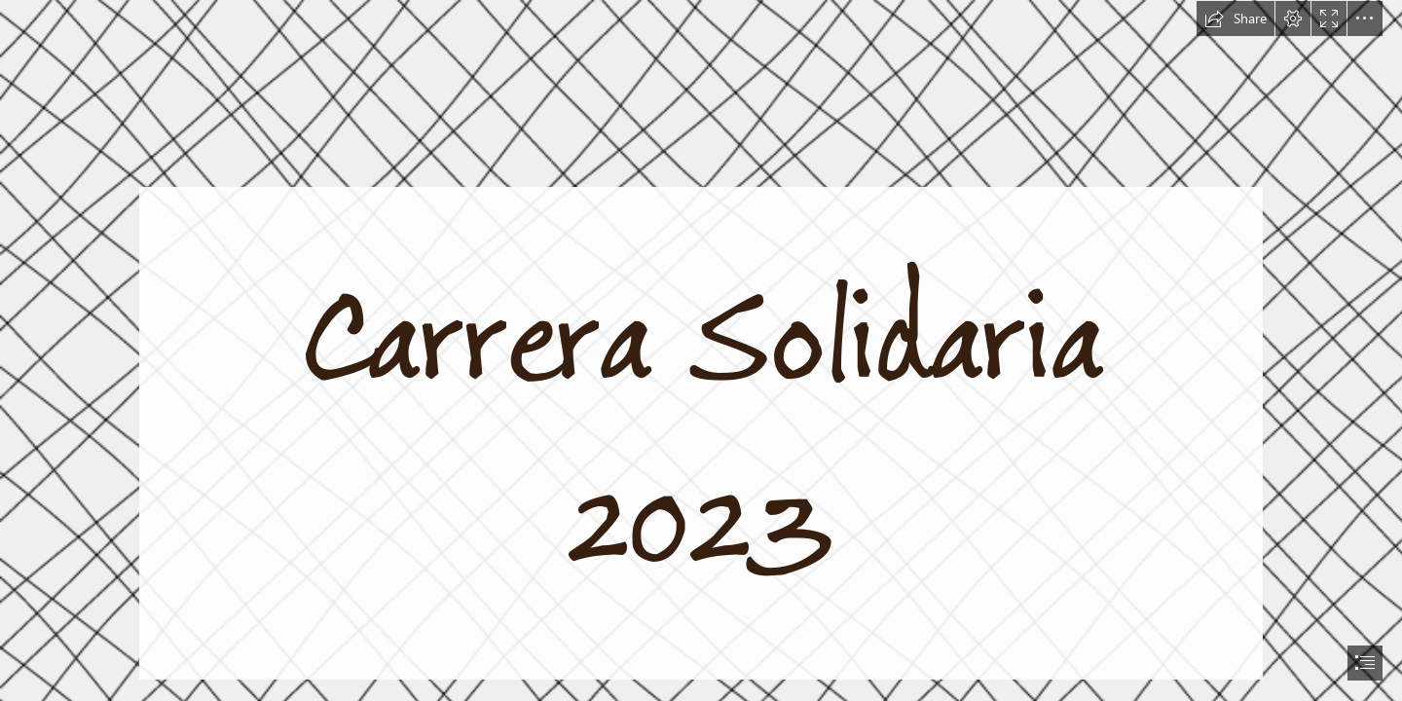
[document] (701, 350)
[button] (1235, 18)
